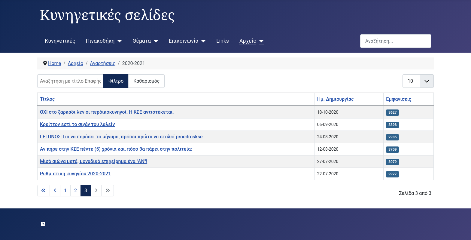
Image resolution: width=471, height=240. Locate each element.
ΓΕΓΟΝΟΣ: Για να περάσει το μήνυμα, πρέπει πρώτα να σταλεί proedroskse (121, 137)
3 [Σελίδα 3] (85, 190)
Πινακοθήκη (100, 41)
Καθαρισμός (146, 81)
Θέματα (142, 41)
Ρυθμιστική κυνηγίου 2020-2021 (75, 174)
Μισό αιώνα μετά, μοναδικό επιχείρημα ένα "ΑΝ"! (93, 161)
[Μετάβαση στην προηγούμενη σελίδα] (55, 190)
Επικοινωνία (184, 41)
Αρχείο (247, 41)
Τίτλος (47, 99)
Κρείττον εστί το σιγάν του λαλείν (77, 124)
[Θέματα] (154, 41)
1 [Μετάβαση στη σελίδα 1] (65, 190)
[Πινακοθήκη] (118, 41)
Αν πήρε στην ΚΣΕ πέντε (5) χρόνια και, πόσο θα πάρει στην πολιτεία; (116, 149)
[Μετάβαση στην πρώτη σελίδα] (43, 190)
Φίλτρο (115, 81)
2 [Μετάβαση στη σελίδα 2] (75, 190)
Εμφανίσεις (398, 99)
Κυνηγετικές (60, 41)
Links (222, 41)
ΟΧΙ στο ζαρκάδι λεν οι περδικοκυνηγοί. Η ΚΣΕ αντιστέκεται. (107, 112)
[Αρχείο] (260, 41)
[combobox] (395, 41)
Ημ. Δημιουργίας (335, 99)
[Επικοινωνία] (202, 41)
